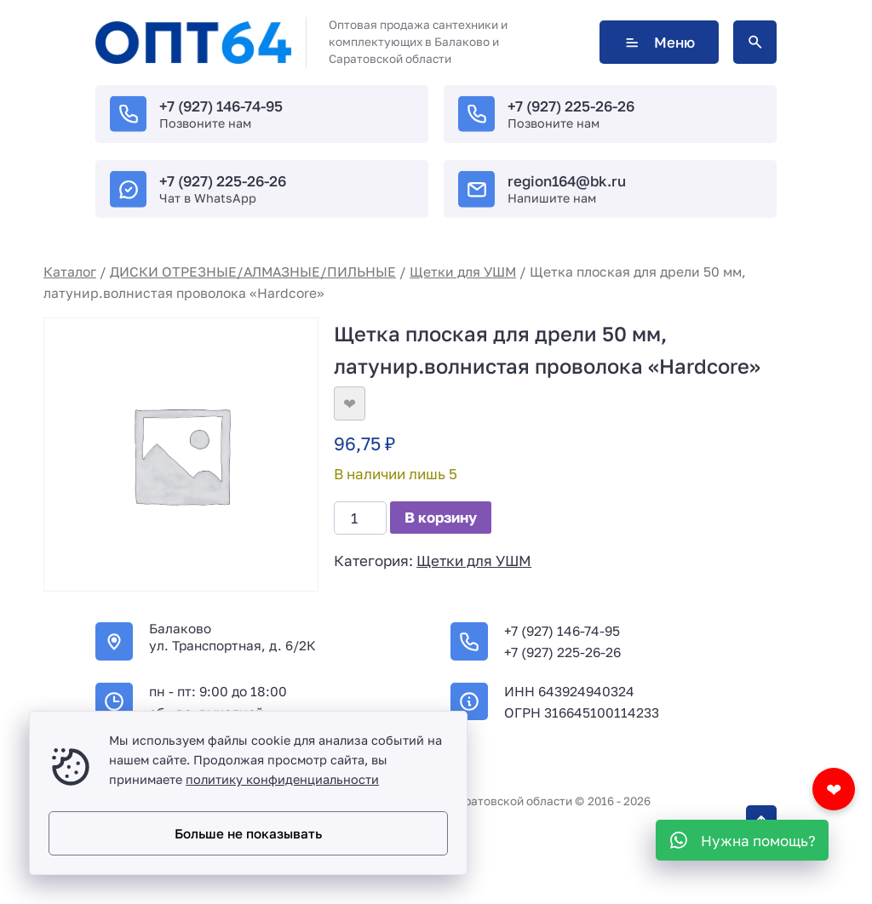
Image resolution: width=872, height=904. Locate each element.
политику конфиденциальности (282, 779)
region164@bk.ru (567, 181)
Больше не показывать (248, 833)
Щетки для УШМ (463, 271)
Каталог (69, 271)
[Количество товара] (360, 518)
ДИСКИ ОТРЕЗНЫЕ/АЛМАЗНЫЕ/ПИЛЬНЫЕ (253, 271)
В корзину (440, 517)
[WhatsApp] (742, 840)
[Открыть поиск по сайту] (755, 42)
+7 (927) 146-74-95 (221, 106)
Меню (659, 42)
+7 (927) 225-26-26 (571, 106)
